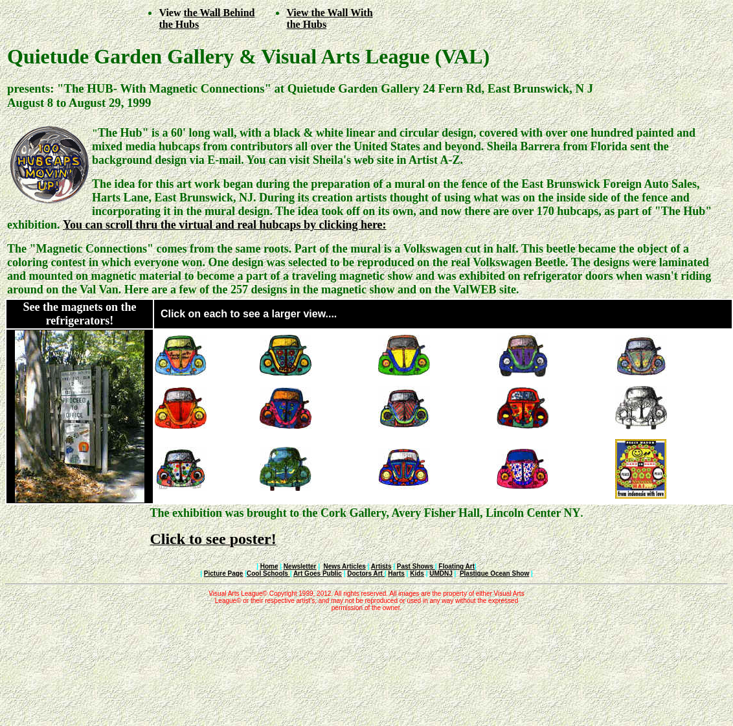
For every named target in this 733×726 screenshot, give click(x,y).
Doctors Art (365, 573)
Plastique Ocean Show (494, 573)
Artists (381, 566)
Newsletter (300, 566)
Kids (417, 573)
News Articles (345, 566)
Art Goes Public (317, 573)
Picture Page (223, 573)
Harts (396, 573)
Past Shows (416, 566)
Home (269, 566)
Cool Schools (268, 573)
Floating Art (456, 566)
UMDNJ (441, 573)
